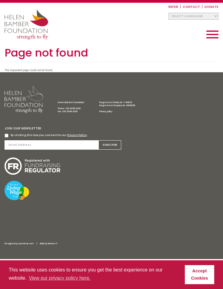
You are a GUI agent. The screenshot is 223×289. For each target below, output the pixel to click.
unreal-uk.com (26, 243)
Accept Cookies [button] (199, 274)
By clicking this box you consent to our (46, 135)
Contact (191, 7)
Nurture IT (53, 243)
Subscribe (109, 145)
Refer (173, 7)
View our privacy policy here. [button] (59, 278)
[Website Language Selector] (193, 16)
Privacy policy (105, 111)
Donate (211, 7)
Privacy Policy (77, 135)
